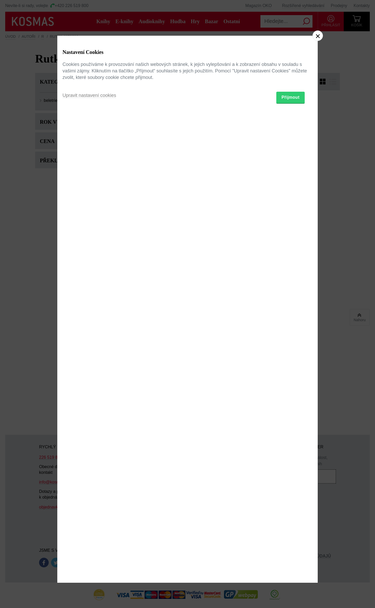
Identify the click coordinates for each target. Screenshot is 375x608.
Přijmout (290, 334)
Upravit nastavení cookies (89, 332)
